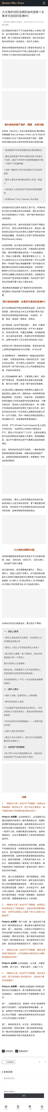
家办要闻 (5, 25)
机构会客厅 (23, 1051)
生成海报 (8, 1062)
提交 (24, 1096)
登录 (5, 1092)
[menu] (44, 3)
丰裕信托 (9, 1051)
